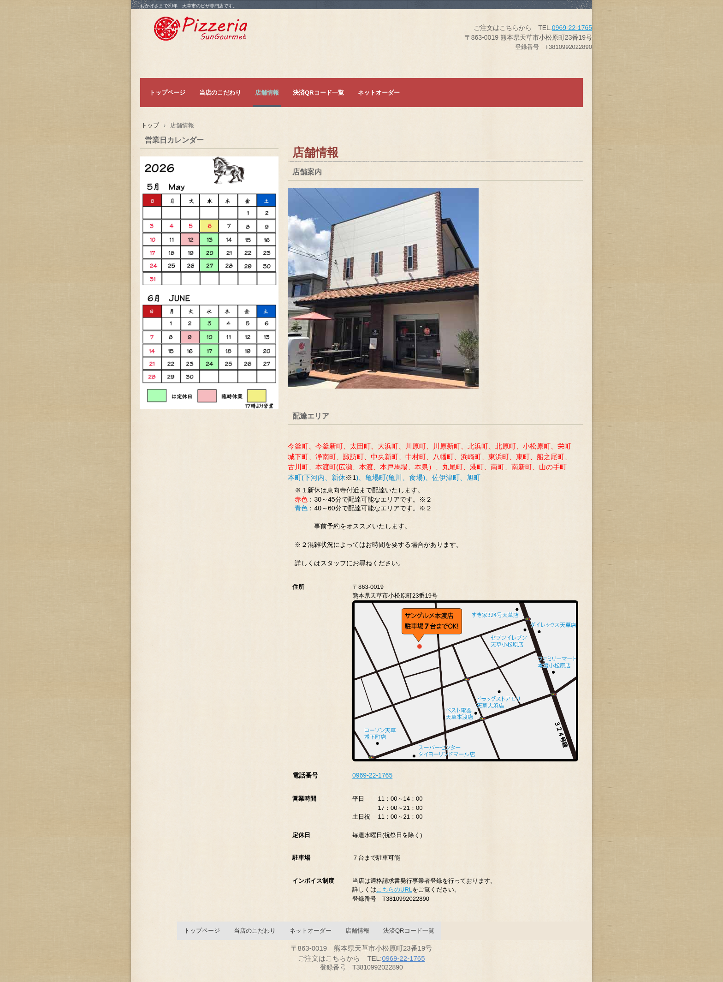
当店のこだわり (220, 92)
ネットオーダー (379, 92)
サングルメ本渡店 (223, 30)
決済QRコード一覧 (318, 92)
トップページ (167, 92)
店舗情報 (267, 92)
